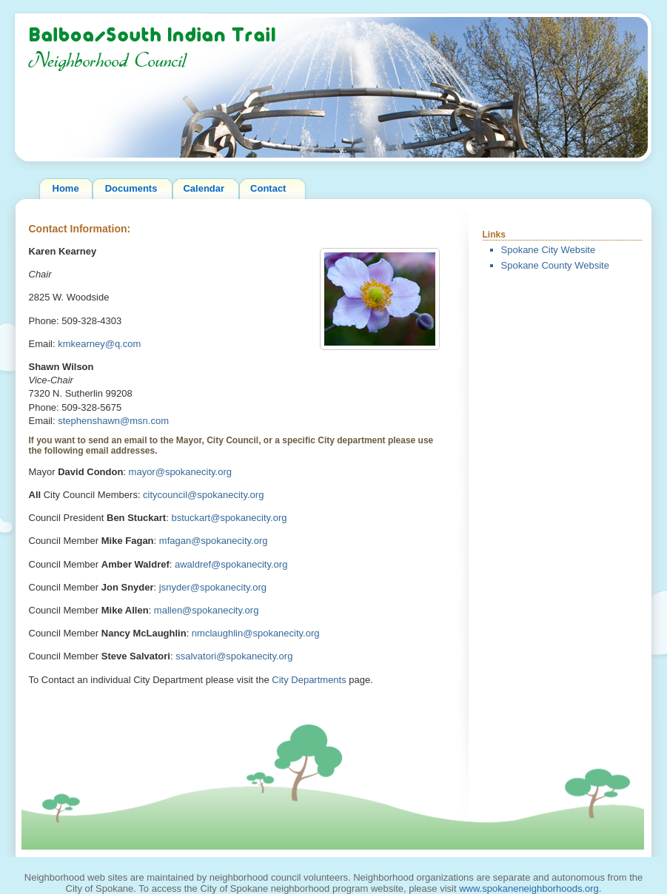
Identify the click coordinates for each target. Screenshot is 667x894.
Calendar (203, 188)
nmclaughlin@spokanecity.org (256, 633)
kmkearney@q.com (99, 343)
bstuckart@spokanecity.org (228, 517)
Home (66, 188)
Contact (268, 188)
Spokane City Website (548, 249)
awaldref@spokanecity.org (231, 564)
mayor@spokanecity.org (180, 471)
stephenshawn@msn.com (113, 420)
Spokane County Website (555, 265)
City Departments (309, 679)
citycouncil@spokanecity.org (203, 494)
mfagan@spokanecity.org (213, 540)
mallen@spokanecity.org (206, 610)
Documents (131, 188)
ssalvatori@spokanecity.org (233, 656)
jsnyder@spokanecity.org (213, 587)
